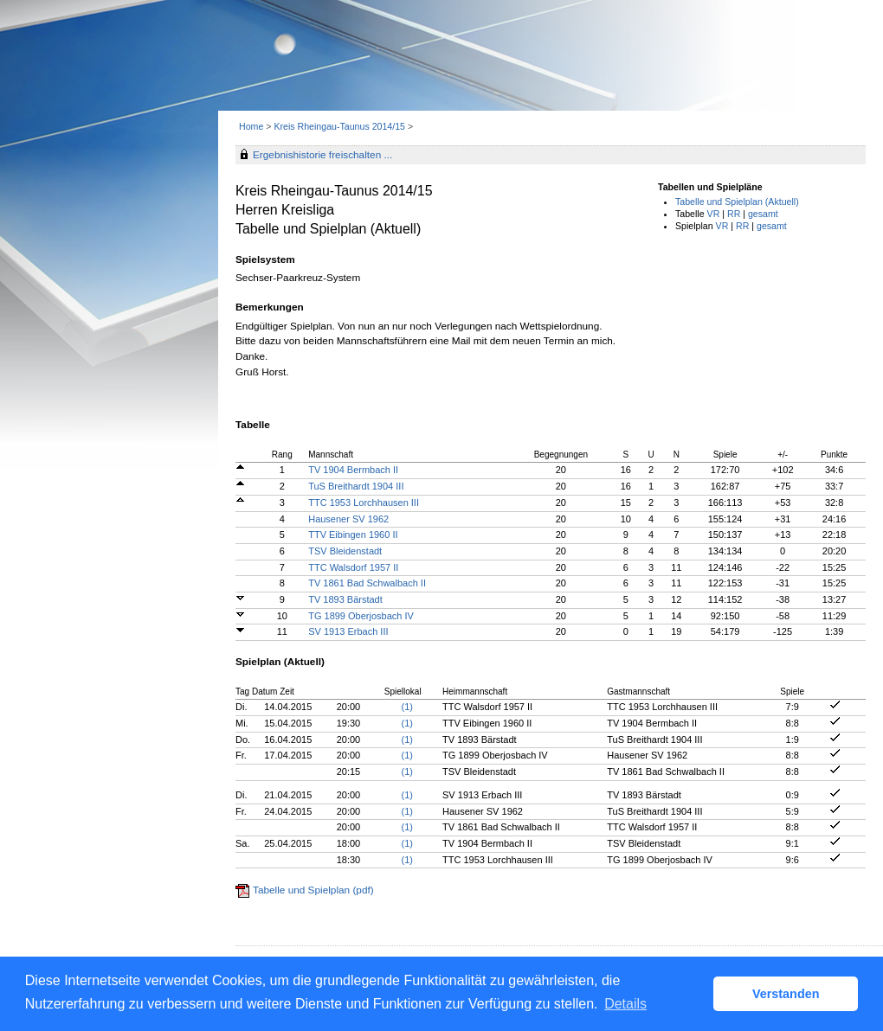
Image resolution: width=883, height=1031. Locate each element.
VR (713, 213)
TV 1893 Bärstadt (345, 599)
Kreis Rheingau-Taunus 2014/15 (341, 126)
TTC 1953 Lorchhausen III (363, 502)
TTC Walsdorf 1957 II (353, 567)
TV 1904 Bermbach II (353, 469)
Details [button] (625, 1003)
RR (733, 213)
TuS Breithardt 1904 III (355, 486)
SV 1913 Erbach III (348, 631)
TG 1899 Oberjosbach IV (361, 616)
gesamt (763, 213)
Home (251, 126)
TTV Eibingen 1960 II (352, 534)
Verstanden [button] (786, 994)
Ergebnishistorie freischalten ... (322, 155)
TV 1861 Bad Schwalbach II (367, 583)
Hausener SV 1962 (348, 519)
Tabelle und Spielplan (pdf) (313, 890)
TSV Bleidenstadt (345, 551)
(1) (407, 706)
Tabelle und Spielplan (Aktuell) (737, 201)
